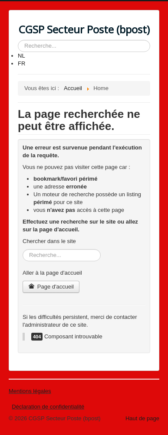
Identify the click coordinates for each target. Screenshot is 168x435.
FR (21, 63)
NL (21, 55)
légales (41, 391)
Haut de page (142, 418)
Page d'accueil (51, 286)
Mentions (20, 391)
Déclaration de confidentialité (48, 406)
